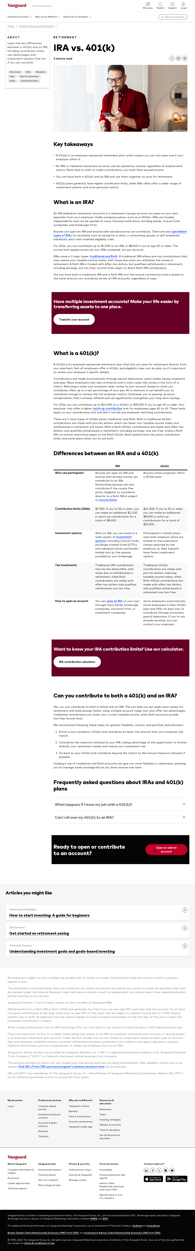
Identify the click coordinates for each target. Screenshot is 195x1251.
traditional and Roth (103, 256)
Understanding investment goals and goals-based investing (62, 951)
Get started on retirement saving (39, 933)
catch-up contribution (107, 408)
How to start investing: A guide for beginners (50, 915)
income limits (108, 500)
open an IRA (114, 601)
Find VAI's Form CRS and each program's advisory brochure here (61, 1066)
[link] (172, 58)
